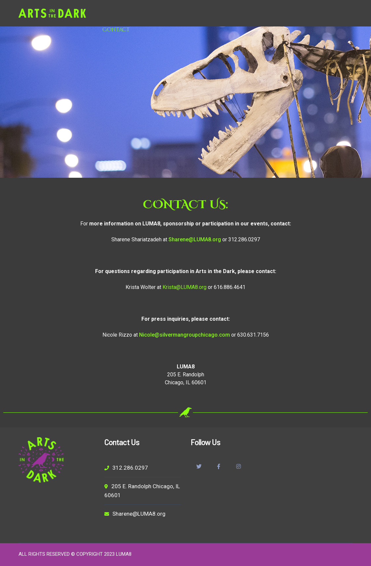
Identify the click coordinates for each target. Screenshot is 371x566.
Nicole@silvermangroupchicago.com (184, 335)
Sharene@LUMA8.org (194, 239)
